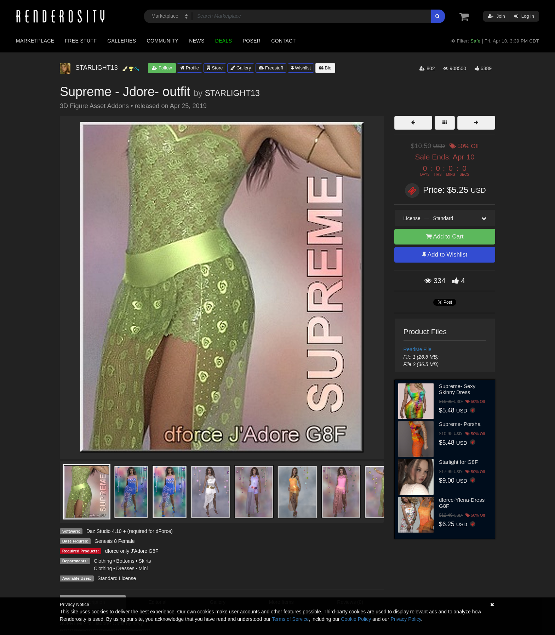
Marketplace (35, 41)
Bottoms (125, 561)
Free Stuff (81, 41)
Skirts (145, 561)
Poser (251, 41)
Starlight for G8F (458, 462)
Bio (325, 68)
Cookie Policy (356, 619)
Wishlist (301, 68)
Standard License (116, 578)
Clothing (103, 561)
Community (163, 41)
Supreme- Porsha (460, 424)
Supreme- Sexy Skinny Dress (457, 389)
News (196, 41)
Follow (162, 68)
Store (215, 68)
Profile (189, 68)
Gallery (240, 68)
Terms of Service (290, 619)
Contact (283, 41)
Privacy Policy (405, 619)
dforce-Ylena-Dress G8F (462, 503)
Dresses (125, 568)
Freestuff (271, 68)
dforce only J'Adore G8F (132, 551)
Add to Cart (445, 236)
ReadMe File (417, 349)
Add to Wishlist (444, 254)
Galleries (121, 41)
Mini (143, 568)
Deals (223, 41)
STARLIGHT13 (232, 93)
